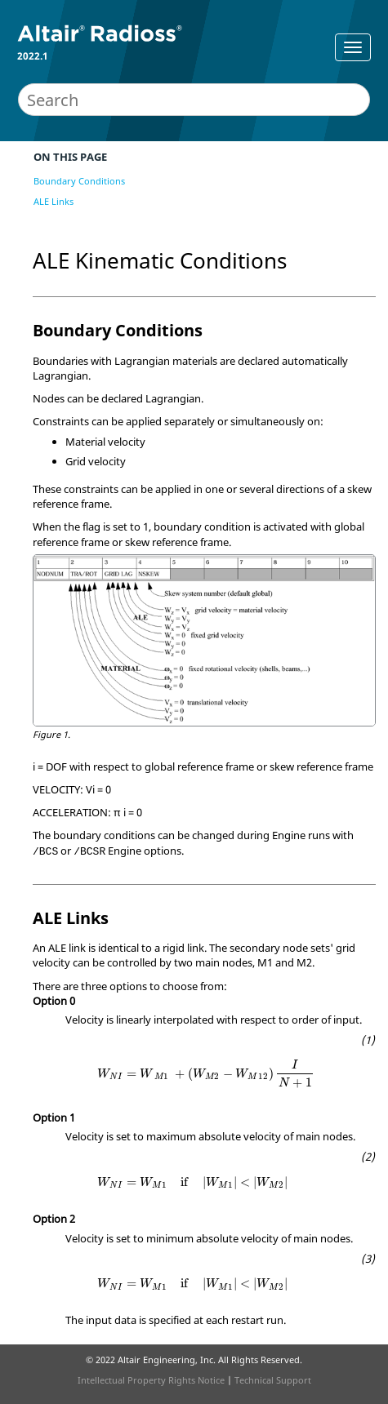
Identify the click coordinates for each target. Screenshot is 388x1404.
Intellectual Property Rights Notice (151, 1380)
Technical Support (272, 1380)
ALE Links (53, 201)
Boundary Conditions (79, 181)
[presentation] (205, 1074)
